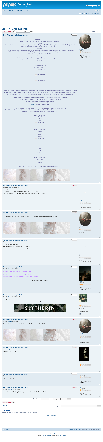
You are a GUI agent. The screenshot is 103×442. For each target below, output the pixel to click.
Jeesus (9, 296)
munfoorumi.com (62, 435)
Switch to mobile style (51, 415)
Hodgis (9, 187)
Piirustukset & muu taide (23, 10)
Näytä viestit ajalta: (40, 398)
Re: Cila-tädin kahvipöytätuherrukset (15, 185)
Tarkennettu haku (96, 6)
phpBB (52, 432)
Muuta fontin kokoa (98, 10)
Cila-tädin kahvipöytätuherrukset (15, 29)
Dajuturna (10, 349)
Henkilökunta (70, 429)
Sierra (9, 268)
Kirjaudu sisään (96, 13)
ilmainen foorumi (47, 435)
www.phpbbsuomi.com (56, 433)
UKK (82, 13)
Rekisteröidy (88, 13)
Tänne (32, 104)
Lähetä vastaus (8, 31)
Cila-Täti (10, 37)
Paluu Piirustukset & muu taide (10, 405)
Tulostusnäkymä (96, 10)
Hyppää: (59, 406)
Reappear (10, 376)
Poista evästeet (77, 429)
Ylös (99, 182)
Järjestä (54, 398)
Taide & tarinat (13, 10)
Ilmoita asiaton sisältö (51, 438)
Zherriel (10, 389)
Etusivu (6, 10)
